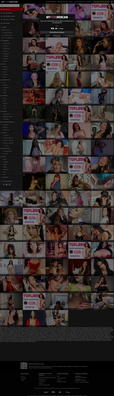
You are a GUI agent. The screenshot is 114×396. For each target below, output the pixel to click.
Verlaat (57, 25)
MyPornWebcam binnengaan (57, 32)
